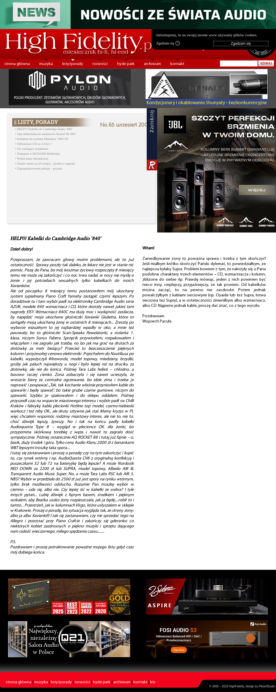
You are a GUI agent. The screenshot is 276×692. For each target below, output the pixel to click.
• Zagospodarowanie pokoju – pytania (38, 168)
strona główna (17, 64)
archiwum (152, 64)
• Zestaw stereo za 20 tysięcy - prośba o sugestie (45, 163)
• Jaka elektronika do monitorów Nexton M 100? (45, 134)
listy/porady (72, 64)
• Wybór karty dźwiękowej (31, 158)
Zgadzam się (168, 43)
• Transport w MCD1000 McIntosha (37, 153)
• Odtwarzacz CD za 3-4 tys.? (33, 143)
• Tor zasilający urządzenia (31, 148)
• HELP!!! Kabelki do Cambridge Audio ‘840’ (44, 129)
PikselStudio (267, 686)
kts (152, 682)
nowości (100, 64)
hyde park (126, 64)
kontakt (177, 64)
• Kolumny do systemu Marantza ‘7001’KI (41, 138)
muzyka (46, 64)
